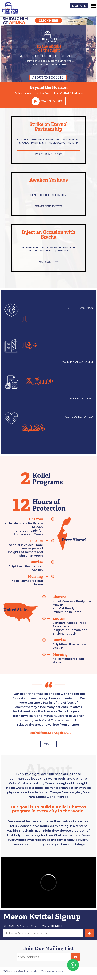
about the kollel (48, 77)
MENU (93, 5)
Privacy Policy (32, 971)
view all (48, 744)
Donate (79, 6)
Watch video (49, 101)
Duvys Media (57, 971)
